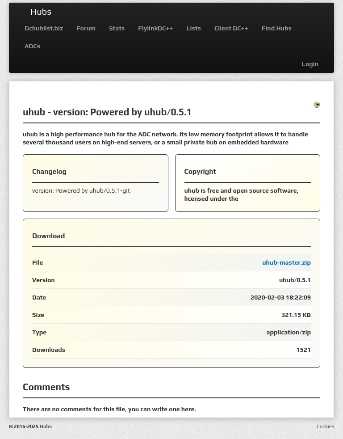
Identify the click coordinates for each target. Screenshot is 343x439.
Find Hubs (277, 28)
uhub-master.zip (286, 262)
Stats (117, 28)
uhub (34, 112)
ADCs (32, 46)
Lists (194, 28)
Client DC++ (231, 28)
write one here (173, 409)
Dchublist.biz (44, 28)
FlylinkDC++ (155, 28)
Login (310, 64)
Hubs (40, 11)
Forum (86, 28)
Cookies (325, 426)
